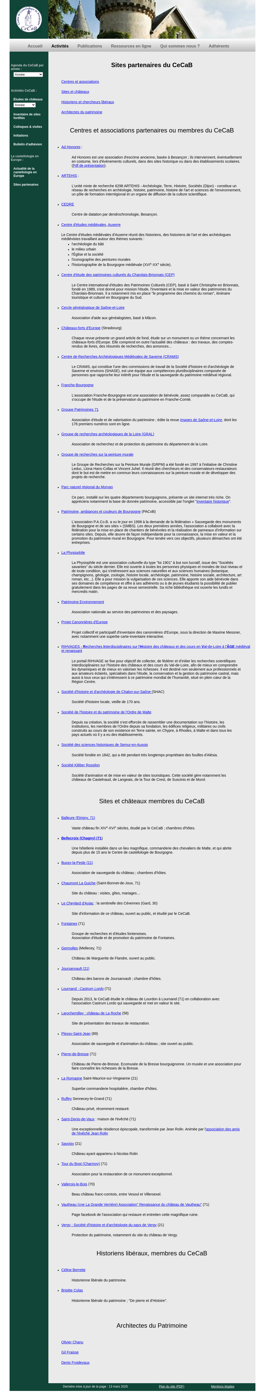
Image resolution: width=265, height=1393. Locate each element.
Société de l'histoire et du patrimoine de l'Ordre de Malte (106, 712)
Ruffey (66, 1099)
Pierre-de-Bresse (75, 1054)
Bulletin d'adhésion (27, 144)
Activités (60, 46)
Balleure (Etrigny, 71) (78, 818)
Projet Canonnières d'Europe (84, 622)
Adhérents (219, 46)
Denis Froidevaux (75, 1362)
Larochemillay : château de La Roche (91, 1013)
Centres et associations (80, 82)
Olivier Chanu (72, 1342)
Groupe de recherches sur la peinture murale (97, 454)
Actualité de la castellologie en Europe (25, 172)
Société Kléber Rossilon (80, 765)
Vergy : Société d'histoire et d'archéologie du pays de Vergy (109, 1225)
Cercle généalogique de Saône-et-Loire (92, 307)
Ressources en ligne (131, 46)
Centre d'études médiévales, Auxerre (91, 225)
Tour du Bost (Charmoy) (80, 1164)
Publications (90, 46)
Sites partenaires (26, 184)
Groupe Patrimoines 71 (80, 409)
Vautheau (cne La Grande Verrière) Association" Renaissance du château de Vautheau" (131, 1204)
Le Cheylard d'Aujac (77, 903)
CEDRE (67, 204)
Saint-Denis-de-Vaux (77, 1119)
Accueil (35, 46)
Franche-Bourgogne (77, 385)
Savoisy (67, 1144)
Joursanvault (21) (75, 968)
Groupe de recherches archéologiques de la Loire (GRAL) (107, 434)
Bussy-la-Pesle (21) (77, 863)
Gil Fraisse (70, 1352)
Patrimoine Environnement (82, 602)
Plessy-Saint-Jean (76, 1034)
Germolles (69, 948)
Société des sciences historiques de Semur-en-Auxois (104, 745)
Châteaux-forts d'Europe (80, 328)
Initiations (20, 135)
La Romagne (71, 1078)
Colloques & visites (27, 127)
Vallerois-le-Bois (74, 1184)
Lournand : (70, 989)
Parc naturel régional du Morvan (87, 487)
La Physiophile (73, 552)
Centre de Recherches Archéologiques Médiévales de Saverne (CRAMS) (120, 357)
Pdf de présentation (88, 165)
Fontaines (69, 924)
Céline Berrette (73, 1270)
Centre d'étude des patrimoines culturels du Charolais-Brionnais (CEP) (118, 275)
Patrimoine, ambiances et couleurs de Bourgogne (101, 511)
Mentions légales (222, 1386)
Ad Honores (70, 147)
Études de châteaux (28, 99)
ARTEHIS (69, 176)
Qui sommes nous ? (180, 46)
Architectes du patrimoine (81, 112)
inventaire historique (212, 501)
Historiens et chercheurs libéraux (87, 102)
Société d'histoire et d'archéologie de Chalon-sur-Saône (106, 692)
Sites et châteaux (75, 92)
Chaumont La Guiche (78, 883)
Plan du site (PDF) (171, 1386)
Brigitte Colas (72, 1290)
